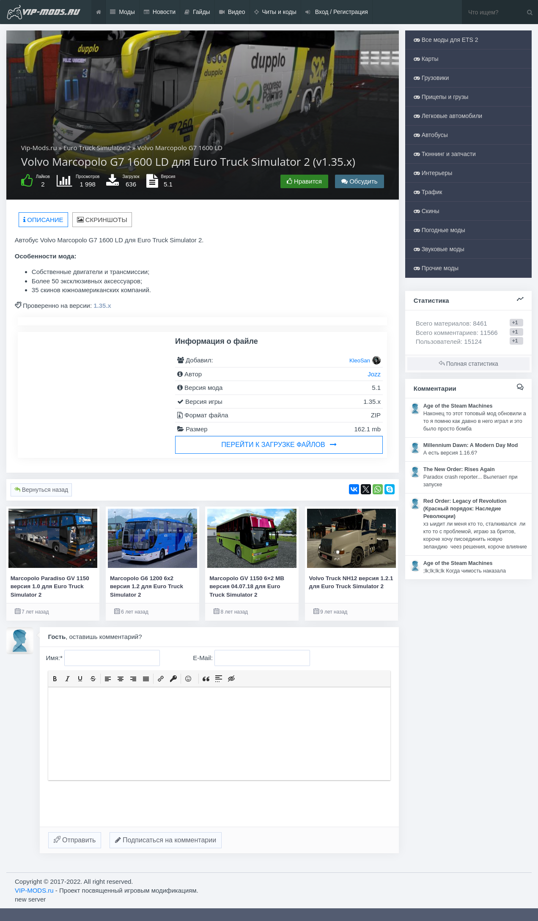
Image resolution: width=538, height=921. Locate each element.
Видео (232, 12)
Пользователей (438, 341)
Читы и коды (275, 12)
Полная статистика (468, 363)
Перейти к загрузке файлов (278, 444)
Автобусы (431, 135)
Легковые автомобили (448, 115)
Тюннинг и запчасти (445, 154)
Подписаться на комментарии (166, 840)
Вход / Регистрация (336, 12)
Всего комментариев (446, 332)
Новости (160, 12)
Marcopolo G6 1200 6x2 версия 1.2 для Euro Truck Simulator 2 (146, 586)
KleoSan (359, 360)
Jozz (374, 374)
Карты (426, 58)
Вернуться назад (41, 489)
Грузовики (431, 77)
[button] (55, 679)
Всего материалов (451, 323)
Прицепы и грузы (441, 96)
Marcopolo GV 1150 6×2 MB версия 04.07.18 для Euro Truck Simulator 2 (246, 586)
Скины (426, 211)
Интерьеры (433, 173)
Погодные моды (439, 230)
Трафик (428, 192)
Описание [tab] (43, 219)
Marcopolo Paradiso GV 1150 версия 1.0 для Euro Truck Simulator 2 (50, 586)
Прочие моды (436, 268)
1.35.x (102, 305)
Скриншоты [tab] (102, 219)
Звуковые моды (439, 249)
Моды (122, 12)
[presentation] (54, 678)
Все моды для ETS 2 (446, 39)
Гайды (197, 12)
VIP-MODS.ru (34, 890)
